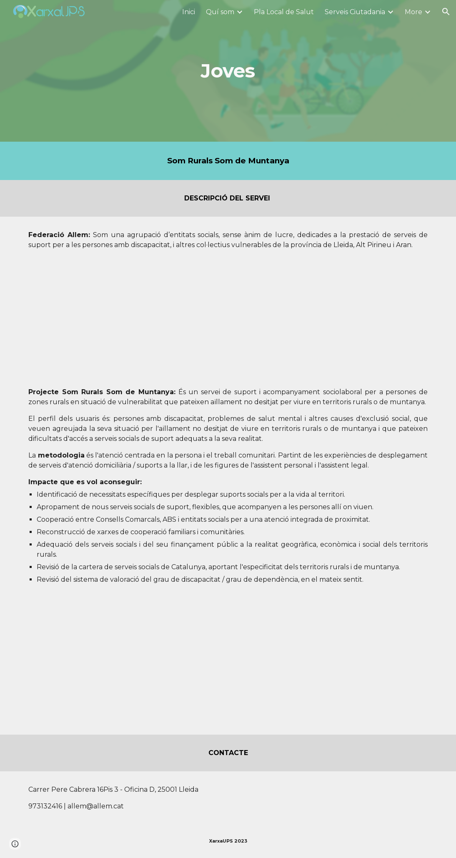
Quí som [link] (220, 12)
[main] (228, 71)
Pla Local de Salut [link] (284, 12)
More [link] (413, 12)
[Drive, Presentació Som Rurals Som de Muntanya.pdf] (124, 670)
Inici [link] (188, 12)
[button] (446, 12)
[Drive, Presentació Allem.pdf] (106, 318)
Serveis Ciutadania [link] (355, 12)
